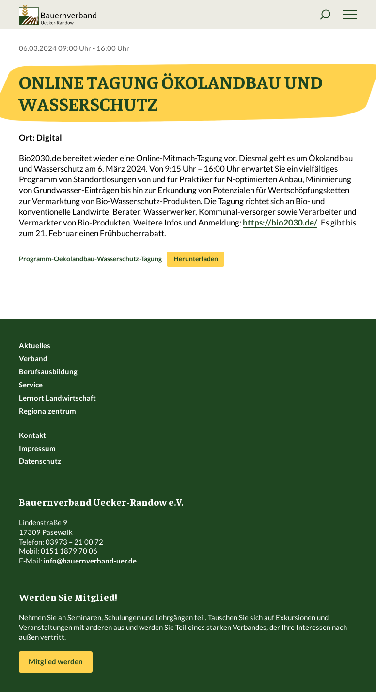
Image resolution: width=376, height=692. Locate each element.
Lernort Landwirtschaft (57, 397)
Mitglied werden (56, 661)
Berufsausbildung (48, 371)
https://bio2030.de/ (280, 222)
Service (31, 384)
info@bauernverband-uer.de (90, 560)
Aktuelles (34, 345)
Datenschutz (40, 460)
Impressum (37, 448)
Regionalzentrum (47, 410)
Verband (33, 358)
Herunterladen (195, 259)
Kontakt (32, 435)
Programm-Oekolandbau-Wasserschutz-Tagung (90, 259)
